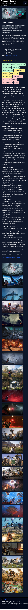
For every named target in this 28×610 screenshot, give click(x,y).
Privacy (26, 601)
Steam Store (8, 55)
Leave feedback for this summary (11, 257)
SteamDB (14, 55)
